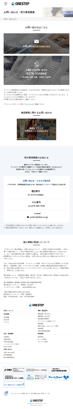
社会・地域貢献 (8, 333)
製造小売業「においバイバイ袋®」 (48, 326)
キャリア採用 (42, 339)
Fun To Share (8, 346)
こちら (29, 104)
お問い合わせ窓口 (9, 352)
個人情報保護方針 (9, 357)
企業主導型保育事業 (44, 331)
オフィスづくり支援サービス (47, 321)
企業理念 (6, 337)
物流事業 (40, 323)
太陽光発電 (7, 339)
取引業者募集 (8, 355)
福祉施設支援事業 (43, 318)
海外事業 (40, 328)
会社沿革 (6, 319)
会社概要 (6, 317)
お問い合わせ (8, 349)
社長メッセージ (8, 310)
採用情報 (40, 333)
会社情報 (6, 314)
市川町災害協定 (8, 341)
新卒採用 (40, 337)
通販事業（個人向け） (45, 314)
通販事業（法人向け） (45, 316)
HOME (5, 19)
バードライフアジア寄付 (11, 344)
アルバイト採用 (42, 341)
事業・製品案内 (42, 310)
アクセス (6, 322)
